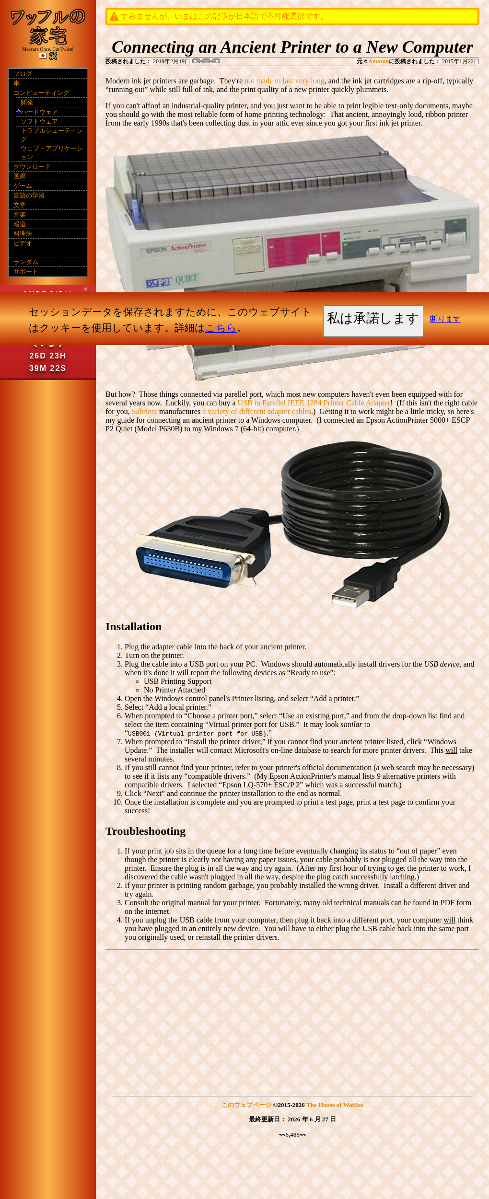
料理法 (22, 233)
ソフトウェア (39, 121)
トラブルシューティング (52, 135)
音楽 (19, 214)
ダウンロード (32, 166)
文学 (19, 204)
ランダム (25, 261)
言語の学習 (29, 195)
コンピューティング (41, 92)
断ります (445, 319)
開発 (27, 102)
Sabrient (144, 411)
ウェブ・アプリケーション (52, 153)
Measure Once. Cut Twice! (47, 49)
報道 (19, 224)
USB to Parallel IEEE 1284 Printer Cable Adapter (314, 403)
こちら (221, 328)
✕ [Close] (85, 288)
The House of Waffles (334, 1104)
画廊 (19, 176)
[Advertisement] (292, 1021)
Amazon (378, 61)
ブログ (22, 73)
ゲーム (22, 185)
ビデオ (22, 243)
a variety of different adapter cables (256, 411)
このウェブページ (246, 1104)
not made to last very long (284, 81)
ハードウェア (39, 111)
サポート (25, 271)
